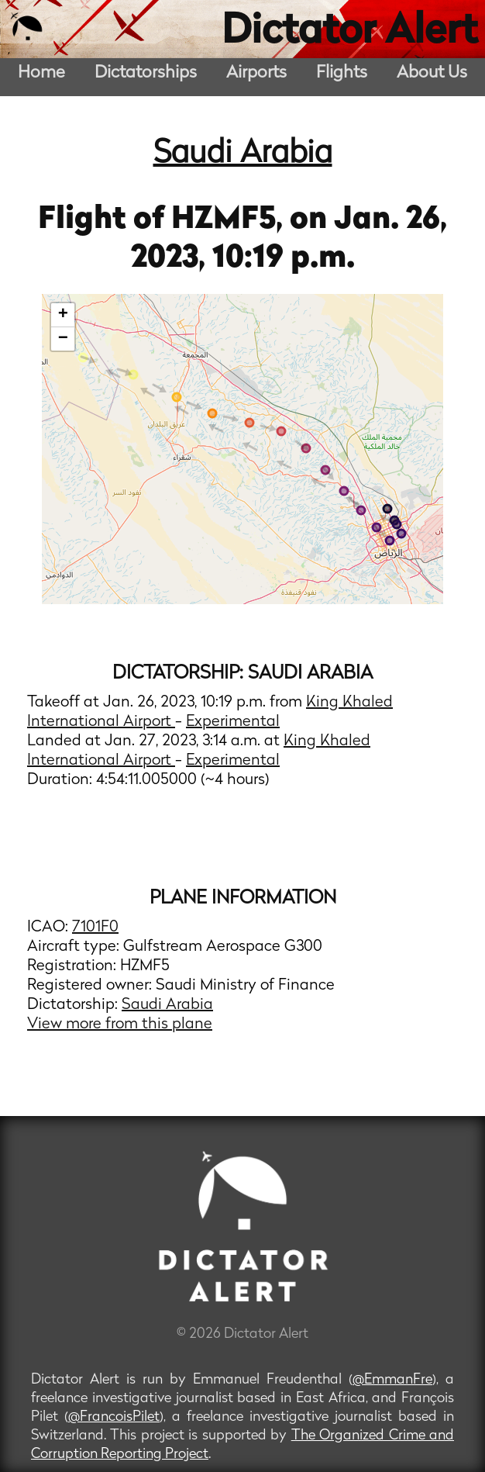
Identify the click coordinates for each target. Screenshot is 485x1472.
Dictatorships (146, 73)
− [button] (63, 339)
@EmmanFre (392, 1380)
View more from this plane (119, 1024)
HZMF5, (230, 220)
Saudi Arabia (242, 154)
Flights (341, 73)
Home (41, 73)
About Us (432, 73)
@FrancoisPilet (114, 1417)
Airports (256, 73)
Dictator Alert (349, 32)
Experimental (233, 722)
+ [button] (63, 315)
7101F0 (95, 927)
